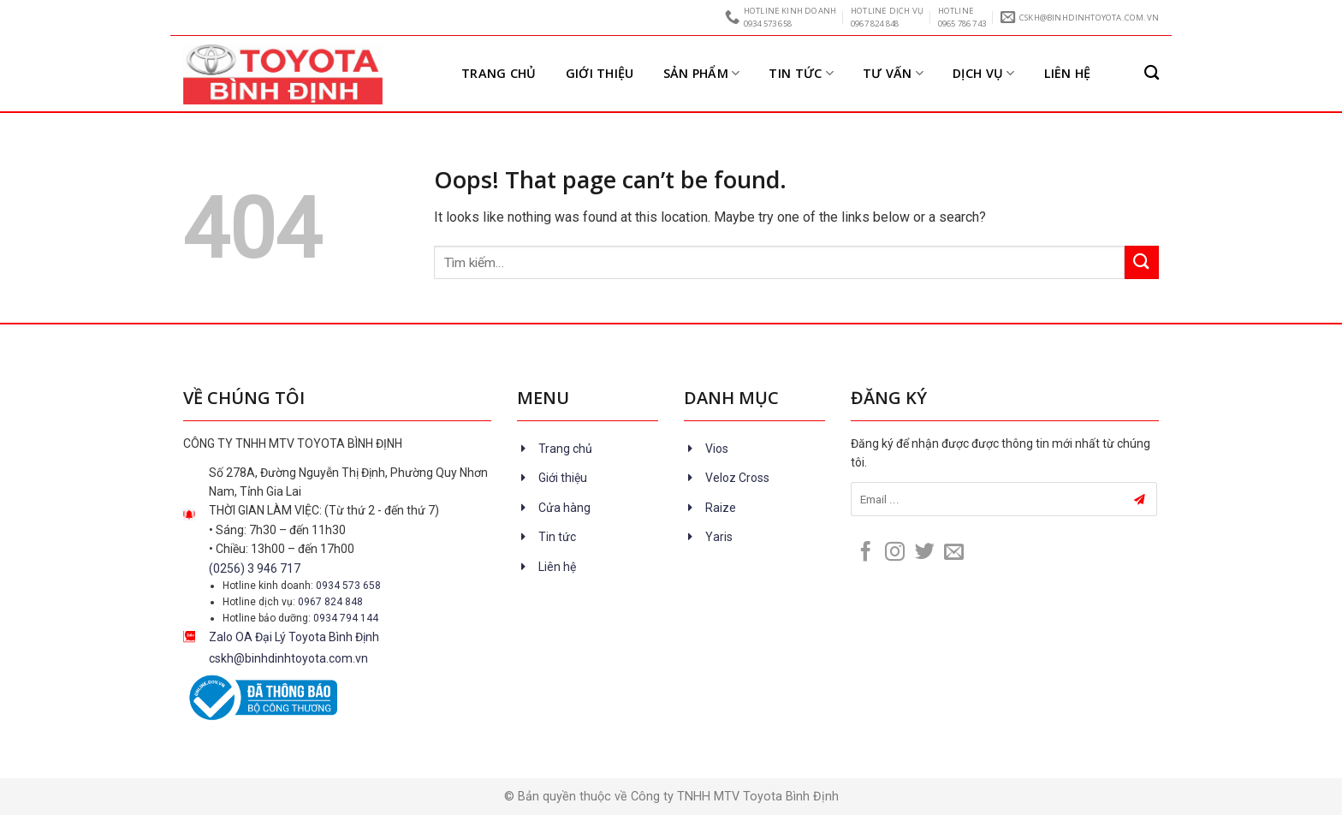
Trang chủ (499, 73)
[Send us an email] (954, 553)
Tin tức (801, 73)
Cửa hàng (564, 508)
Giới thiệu (600, 73)
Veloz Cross (737, 478)
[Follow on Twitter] (925, 553)
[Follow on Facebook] (866, 553)
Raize (720, 508)
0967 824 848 (330, 602)
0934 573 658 (348, 586)
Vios (716, 448)
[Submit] (1142, 262)
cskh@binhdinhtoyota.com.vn (288, 658)
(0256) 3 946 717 (254, 568)
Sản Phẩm (701, 73)
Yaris (719, 537)
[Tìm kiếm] (1151, 73)
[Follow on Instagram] (895, 553)
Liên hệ (1067, 73)
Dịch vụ (984, 73)
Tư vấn (893, 73)
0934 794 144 (345, 618)
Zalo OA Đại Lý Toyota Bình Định (294, 637)
